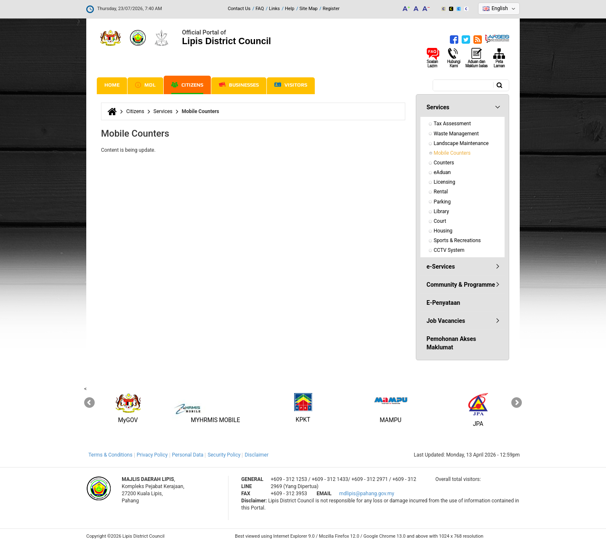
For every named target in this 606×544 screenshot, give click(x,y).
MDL (145, 85)
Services (163, 111)
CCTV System (449, 250)
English (500, 8)
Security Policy (223, 455)
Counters (444, 163)
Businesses (239, 85)
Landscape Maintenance (461, 143)
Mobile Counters (452, 153)
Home (112, 85)
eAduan (442, 172)
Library (441, 211)
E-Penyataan (443, 302)
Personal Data (188, 455)
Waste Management (456, 134)
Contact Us (239, 8)
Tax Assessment (452, 124)
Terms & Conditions (110, 455)
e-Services (441, 266)
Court (440, 221)
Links (274, 8)
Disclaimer (256, 455)
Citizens (187, 85)
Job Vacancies (446, 320)
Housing (443, 231)
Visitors (290, 85)
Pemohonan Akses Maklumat (451, 343)
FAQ (259, 8)
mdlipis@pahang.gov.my (366, 493)
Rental (441, 192)
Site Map (309, 8)
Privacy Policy (152, 455)
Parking (442, 202)
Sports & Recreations (457, 240)
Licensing (444, 182)
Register (331, 8)
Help (290, 8)
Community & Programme (461, 284)
